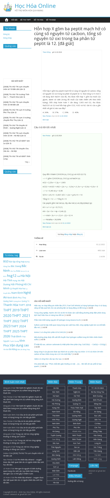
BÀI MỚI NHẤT (17, 81)
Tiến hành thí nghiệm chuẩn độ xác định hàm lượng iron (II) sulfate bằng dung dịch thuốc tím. (23, 390)
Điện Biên (56, 471)
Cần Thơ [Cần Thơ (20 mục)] (13, 271)
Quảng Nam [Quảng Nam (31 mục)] (8, 301)
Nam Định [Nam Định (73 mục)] (17, 292)
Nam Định (56, 411)
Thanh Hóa (76, 388)
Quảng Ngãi (76, 419)
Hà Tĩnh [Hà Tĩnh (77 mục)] (7, 280)
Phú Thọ (56, 427)
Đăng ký (6, 34)
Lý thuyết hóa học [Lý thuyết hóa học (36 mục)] (18, 288)
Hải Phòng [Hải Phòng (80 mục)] (17, 284)
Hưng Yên (56, 408)
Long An (97, 443)
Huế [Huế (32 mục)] (18, 276)
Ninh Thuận (76, 435)
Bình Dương (97, 396)
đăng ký (80, 234)
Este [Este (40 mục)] (18, 271)
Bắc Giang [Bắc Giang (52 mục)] (16, 266)
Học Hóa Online (35, 5)
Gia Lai (76, 447)
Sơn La (56, 467)
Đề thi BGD (51, 20)
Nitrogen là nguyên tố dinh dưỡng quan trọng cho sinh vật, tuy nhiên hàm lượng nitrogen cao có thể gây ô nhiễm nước (22, 471)
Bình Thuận (76, 439)
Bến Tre (98, 419)
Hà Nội (56, 388)
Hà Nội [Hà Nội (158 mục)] (25, 276)
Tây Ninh (97, 408)
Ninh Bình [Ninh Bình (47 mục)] (12, 297)
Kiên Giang (97, 439)
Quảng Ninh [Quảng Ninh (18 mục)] (17, 301)
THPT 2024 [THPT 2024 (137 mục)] (18, 326)
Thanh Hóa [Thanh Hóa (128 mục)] (10, 305)
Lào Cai (56, 478)
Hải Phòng (56, 404)
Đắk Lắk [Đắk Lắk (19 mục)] (19, 349)
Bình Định (77, 423)
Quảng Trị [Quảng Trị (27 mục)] (25, 301)
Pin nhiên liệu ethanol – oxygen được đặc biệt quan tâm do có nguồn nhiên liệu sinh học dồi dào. (23, 462)
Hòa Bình (56, 463)
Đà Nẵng (76, 411)
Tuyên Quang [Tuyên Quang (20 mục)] (14, 341)
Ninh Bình (56, 423)
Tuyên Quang (56, 435)
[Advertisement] (72, 71)
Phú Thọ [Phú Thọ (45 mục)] (22, 297)
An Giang (97, 411)
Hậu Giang (98, 435)
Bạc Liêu (97, 415)
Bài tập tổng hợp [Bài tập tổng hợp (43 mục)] (17, 261)
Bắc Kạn (56, 443)
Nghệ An (76, 392)
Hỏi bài (14, 20)
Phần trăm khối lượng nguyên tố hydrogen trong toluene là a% (57, 320)
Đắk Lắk (77, 451)
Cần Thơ (97, 427)
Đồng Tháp (97, 431)
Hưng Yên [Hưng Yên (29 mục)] (17, 280)
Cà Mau (98, 423)
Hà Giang (55, 431)
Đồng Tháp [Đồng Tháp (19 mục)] (26, 349)
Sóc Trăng (98, 447)
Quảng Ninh (56, 459)
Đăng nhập (7, 38)
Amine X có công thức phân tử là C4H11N (50, 332)
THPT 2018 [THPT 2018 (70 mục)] (25, 305)
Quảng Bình (76, 400)
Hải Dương (56, 400)
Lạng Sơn (56, 451)
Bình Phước (97, 400)
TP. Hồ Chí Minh (97, 388)
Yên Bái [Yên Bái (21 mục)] (5, 349)
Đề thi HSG (38, 20)
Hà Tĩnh (77, 396)
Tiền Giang (97, 451)
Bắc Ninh (55, 392)
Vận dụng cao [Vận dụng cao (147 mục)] (19, 345)
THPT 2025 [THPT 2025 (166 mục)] (11, 331)
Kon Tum (76, 443)
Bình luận (46, 120)
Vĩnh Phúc (56, 419)
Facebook (71, 471)
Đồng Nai (97, 404)
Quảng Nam (77, 415)
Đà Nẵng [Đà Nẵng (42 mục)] (13, 349)
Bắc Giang (56, 455)
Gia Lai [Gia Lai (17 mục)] (23, 271)
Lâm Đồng (77, 459)
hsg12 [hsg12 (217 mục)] (11, 275)
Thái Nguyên (56, 447)
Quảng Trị (77, 404)
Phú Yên (77, 427)
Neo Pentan (47, 116)
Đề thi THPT (25, 20)
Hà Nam (56, 396)
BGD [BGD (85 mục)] (6, 261)
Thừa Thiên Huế (76, 408)
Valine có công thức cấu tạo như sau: (48, 359)
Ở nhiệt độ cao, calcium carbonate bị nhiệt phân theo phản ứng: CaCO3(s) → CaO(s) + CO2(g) (69, 344)
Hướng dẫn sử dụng (75, 481)
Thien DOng (47, 52)
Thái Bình (56, 415)
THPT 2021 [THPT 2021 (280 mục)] (21, 315)
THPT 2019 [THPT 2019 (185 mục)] (11, 310)
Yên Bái (56, 482)
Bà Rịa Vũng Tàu (97, 392)
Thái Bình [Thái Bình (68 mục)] (16, 336)
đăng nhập (68, 234)
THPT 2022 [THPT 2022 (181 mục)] (11, 321)
